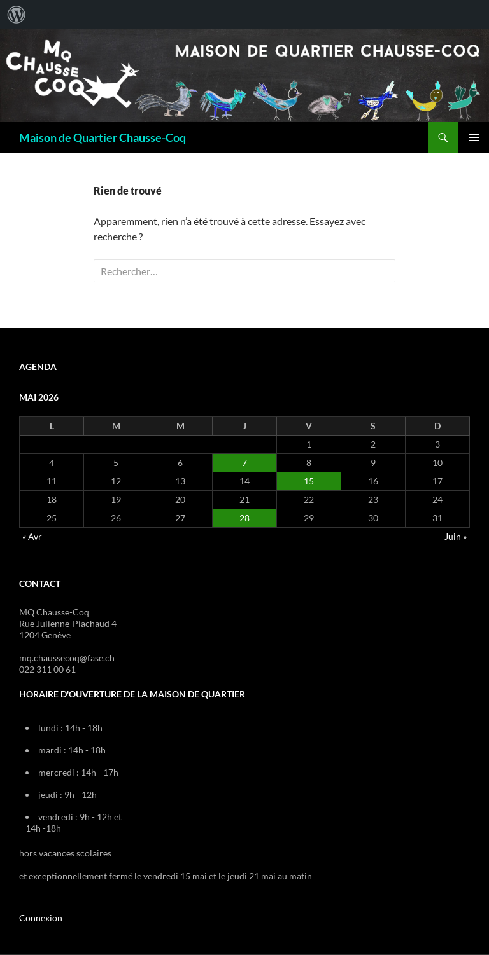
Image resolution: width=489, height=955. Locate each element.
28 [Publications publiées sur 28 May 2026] (244, 517)
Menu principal (473, 137)
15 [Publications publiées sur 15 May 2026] (309, 481)
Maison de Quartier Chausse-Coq (102, 137)
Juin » (455, 536)
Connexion (40, 917)
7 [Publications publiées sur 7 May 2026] (244, 462)
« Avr (32, 536)
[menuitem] (16, 14)
